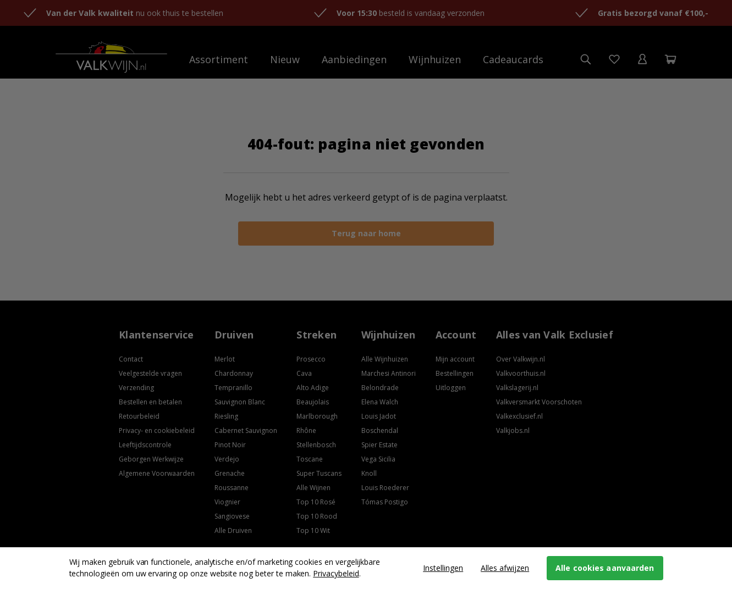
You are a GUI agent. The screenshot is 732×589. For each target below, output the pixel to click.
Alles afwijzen (505, 568)
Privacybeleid (336, 573)
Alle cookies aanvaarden (604, 568)
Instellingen (443, 568)
